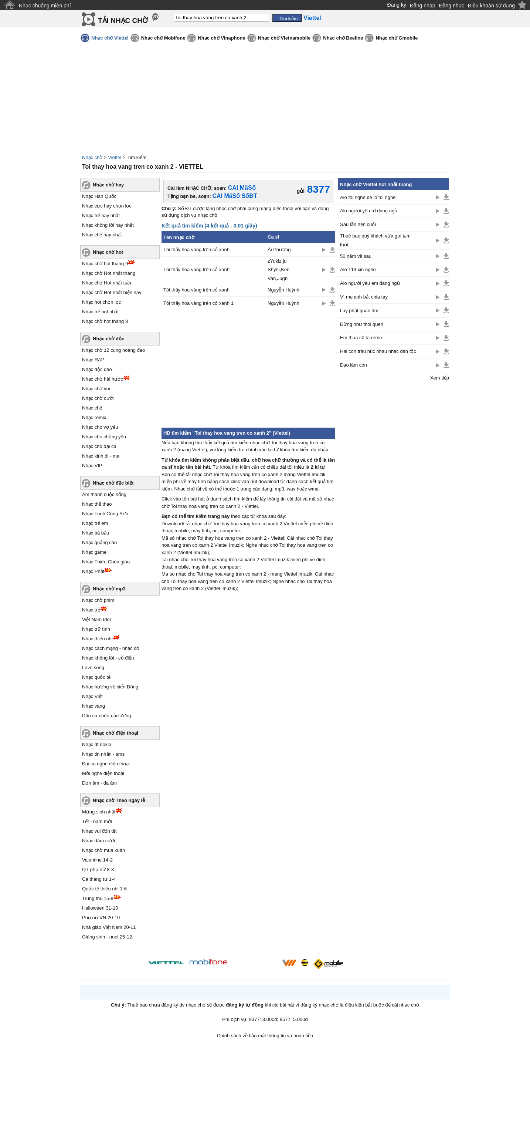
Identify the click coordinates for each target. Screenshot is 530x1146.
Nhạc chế (92, 408)
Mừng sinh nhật (98, 812)
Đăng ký (396, 5)
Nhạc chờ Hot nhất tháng (108, 273)
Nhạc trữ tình (96, 629)
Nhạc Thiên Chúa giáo (106, 561)
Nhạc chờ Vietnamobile (284, 38)
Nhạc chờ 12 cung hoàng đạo (113, 350)
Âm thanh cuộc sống (104, 494)
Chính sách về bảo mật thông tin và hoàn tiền (265, 1035)
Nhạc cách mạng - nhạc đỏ (110, 648)
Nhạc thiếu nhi (97, 638)
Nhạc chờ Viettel (110, 38)
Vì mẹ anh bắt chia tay (364, 297)
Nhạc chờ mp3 (109, 588)
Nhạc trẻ (91, 610)
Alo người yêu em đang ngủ (370, 283)
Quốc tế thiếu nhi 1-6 (104, 888)
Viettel (114, 157)
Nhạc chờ (92, 157)
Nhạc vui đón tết (99, 831)
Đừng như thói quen (361, 324)
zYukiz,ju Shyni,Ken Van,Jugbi (278, 269)
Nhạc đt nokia (96, 744)
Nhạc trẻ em (95, 523)
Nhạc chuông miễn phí (45, 6)
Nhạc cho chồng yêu (104, 436)
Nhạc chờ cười (97, 398)
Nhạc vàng (93, 706)
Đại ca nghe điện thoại (106, 763)
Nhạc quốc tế (96, 677)
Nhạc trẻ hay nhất (101, 215)
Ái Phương (279, 249)
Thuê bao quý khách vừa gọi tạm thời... (375, 240)
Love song (93, 667)
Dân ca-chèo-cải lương (106, 715)
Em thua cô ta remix (361, 337)
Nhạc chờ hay (108, 185)
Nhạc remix (94, 417)
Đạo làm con (353, 365)
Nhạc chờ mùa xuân (103, 850)
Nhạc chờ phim (98, 600)
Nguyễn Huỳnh (283, 290)
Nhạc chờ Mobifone (163, 38)
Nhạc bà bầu (95, 533)
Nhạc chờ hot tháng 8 (105, 321)
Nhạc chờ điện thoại (115, 733)
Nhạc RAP (93, 360)
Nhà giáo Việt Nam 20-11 (109, 927)
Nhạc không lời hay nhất (108, 225)
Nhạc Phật (93, 571)
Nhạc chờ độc (108, 338)
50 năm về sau (355, 256)
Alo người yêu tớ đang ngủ (368, 210)
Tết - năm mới (97, 821)
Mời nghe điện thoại (103, 773)
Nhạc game (94, 552)
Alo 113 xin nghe (358, 269)
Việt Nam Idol (96, 619)
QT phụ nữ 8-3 (98, 869)
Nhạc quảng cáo (99, 542)
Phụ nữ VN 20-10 (101, 917)
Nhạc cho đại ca (99, 446)
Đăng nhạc (451, 6)
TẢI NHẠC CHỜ (123, 20)
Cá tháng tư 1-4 (99, 879)
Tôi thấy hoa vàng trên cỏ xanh (196, 249)
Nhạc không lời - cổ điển (108, 658)
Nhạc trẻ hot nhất (100, 311)
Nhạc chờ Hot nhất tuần (107, 283)
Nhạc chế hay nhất (102, 234)
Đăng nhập (422, 6)
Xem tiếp (439, 378)
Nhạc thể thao (97, 504)
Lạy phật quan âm (359, 310)
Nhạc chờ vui (96, 388)
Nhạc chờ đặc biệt (113, 483)
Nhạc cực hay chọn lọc (107, 206)
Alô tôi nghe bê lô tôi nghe (367, 197)
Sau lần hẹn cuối (358, 224)
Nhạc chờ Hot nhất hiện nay (112, 292)
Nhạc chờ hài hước (102, 379)
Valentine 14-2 (97, 860)
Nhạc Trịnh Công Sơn (105, 513)
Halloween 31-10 (100, 908)
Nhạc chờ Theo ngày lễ (119, 800)
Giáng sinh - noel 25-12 (107, 937)
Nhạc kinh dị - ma (100, 456)
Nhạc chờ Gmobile (397, 38)
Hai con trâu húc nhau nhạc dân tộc (378, 351)
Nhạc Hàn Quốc (99, 196)
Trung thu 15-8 (97, 898)
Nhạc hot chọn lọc (101, 302)
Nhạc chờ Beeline (343, 38)
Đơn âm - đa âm (99, 783)
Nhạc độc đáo (97, 369)
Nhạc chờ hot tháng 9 (105, 263)
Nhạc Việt (92, 696)
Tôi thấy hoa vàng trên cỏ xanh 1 (198, 303)
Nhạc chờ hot (108, 252)
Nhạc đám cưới (98, 840)
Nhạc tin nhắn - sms (103, 754)
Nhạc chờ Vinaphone (221, 38)
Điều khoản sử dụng (491, 6)
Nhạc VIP (92, 465)
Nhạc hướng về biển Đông (110, 687)
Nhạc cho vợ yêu (100, 427)
